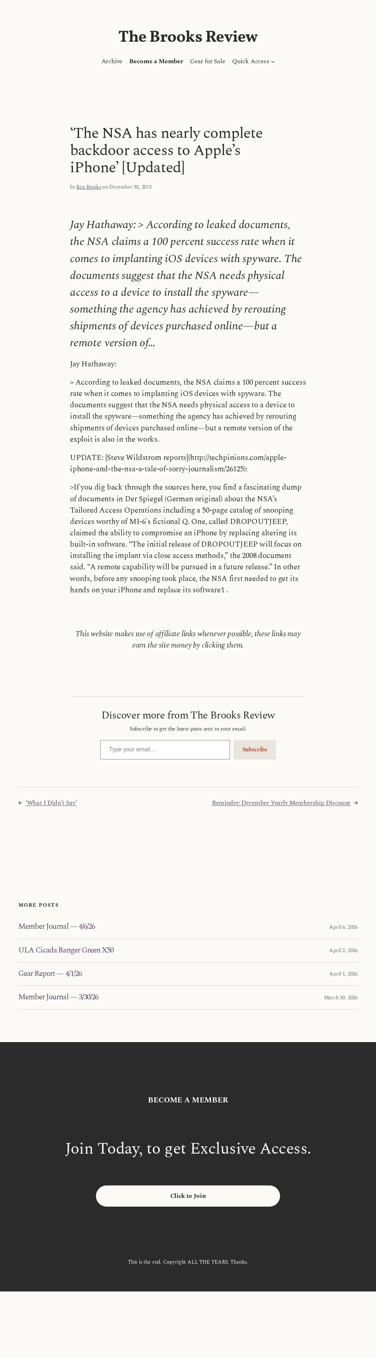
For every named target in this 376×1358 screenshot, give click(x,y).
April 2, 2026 (343, 950)
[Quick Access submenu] (273, 61)
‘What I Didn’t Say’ (51, 803)
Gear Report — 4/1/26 (50, 974)
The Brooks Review (188, 37)
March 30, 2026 (341, 997)
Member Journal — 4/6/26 (56, 927)
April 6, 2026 (343, 927)
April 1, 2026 (343, 974)
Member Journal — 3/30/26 (58, 997)
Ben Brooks (88, 187)
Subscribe (254, 749)
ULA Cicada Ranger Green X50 (65, 950)
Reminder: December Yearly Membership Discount (281, 803)
